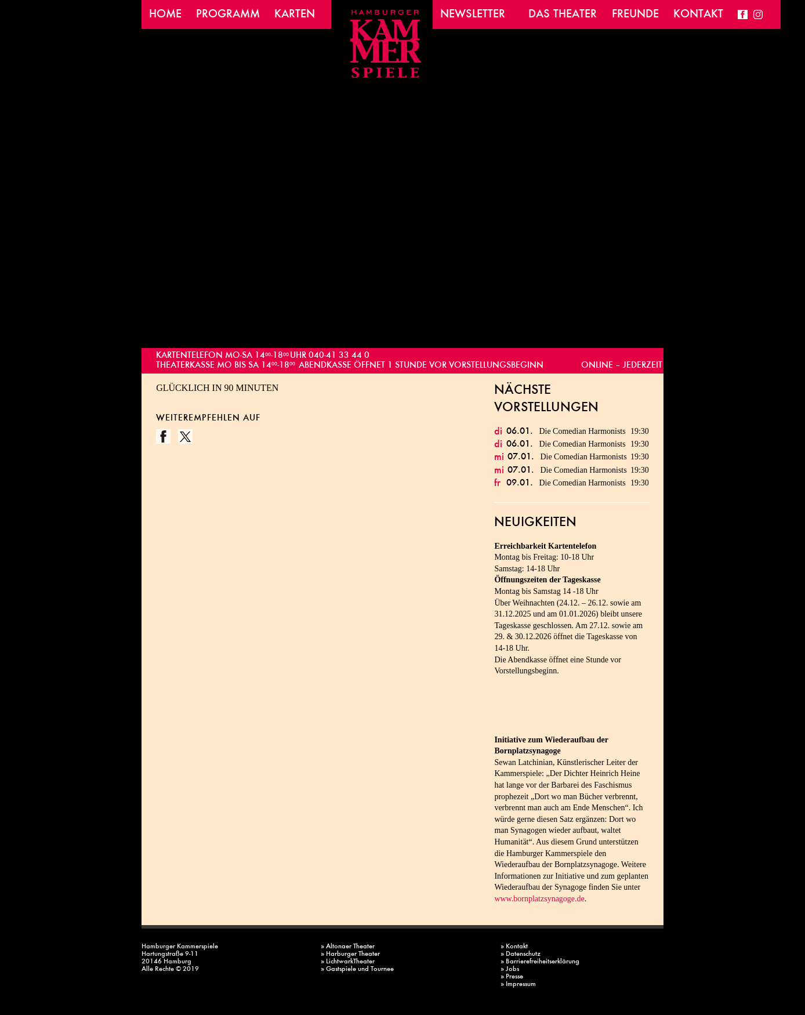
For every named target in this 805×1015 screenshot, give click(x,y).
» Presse (512, 977)
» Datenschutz (521, 954)
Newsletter (472, 14)
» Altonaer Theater (348, 947)
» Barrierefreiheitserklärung (540, 962)
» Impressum (518, 984)
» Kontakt (514, 947)
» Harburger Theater (350, 954)
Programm (228, 14)
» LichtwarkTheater (348, 962)
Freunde (635, 14)
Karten (294, 14)
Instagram (758, 14)
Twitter (185, 436)
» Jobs (510, 969)
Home (165, 14)
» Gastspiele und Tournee (357, 969)
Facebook (743, 14)
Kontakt (698, 14)
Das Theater (562, 14)
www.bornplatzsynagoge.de (539, 898)
